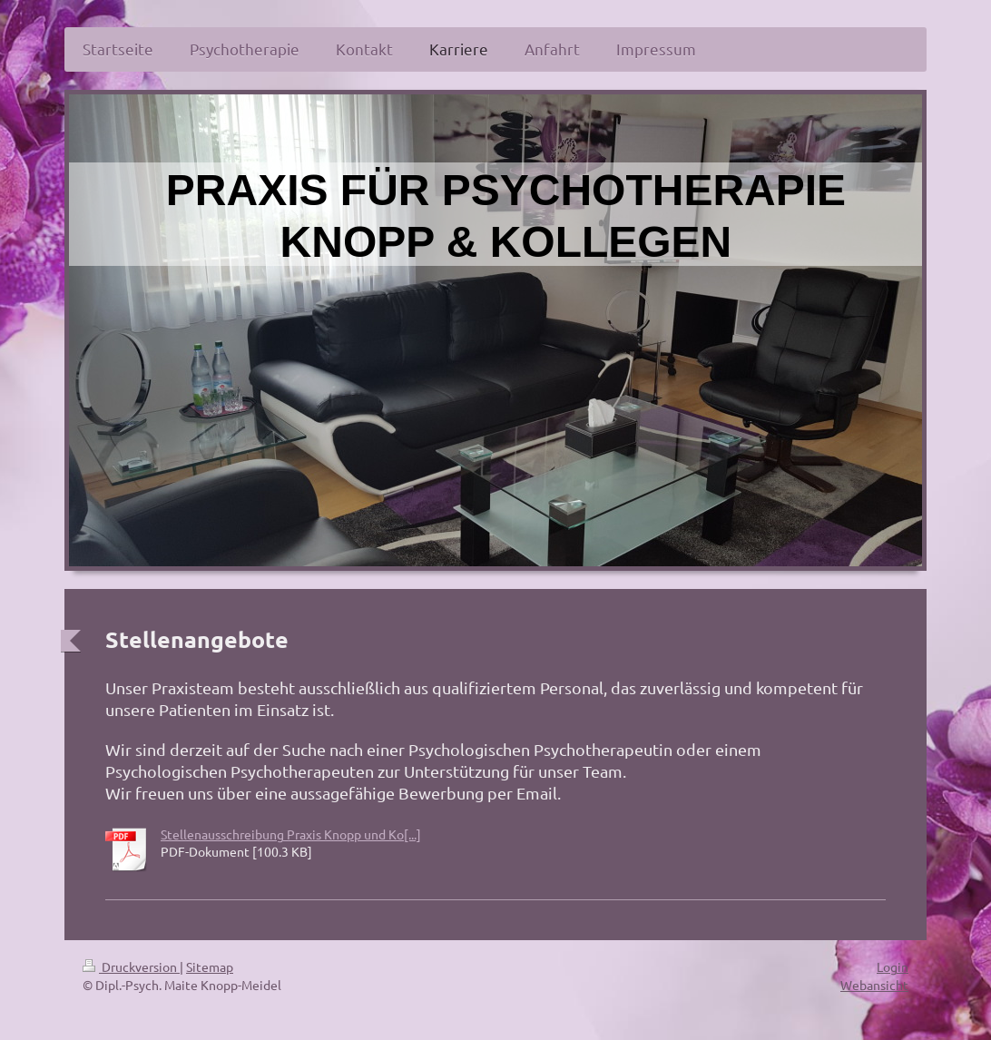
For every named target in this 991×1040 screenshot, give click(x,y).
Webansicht (874, 984)
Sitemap (209, 966)
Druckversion (131, 966)
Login (892, 966)
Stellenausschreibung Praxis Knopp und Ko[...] (291, 834)
